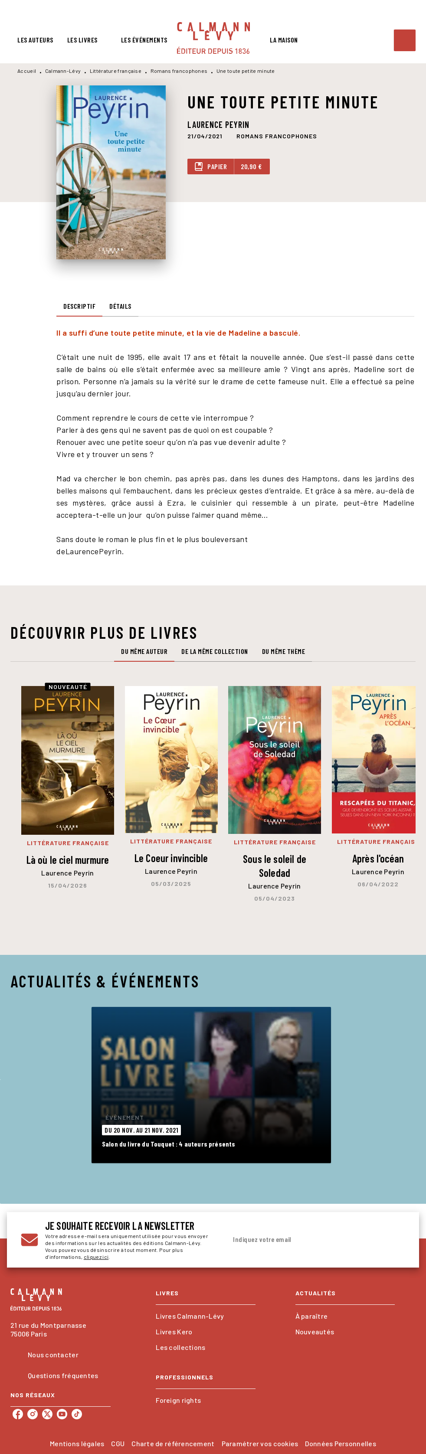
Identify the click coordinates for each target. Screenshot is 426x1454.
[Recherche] (405, 40)
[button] (277, 136)
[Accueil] (213, 38)
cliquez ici (96, 1257)
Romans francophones (179, 71)
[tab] (35, 39)
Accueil (26, 71)
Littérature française (115, 71)
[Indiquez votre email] (305, 1239)
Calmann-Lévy (63, 71)
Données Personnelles (340, 1443)
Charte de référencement (172, 1443)
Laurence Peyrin (218, 124)
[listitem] (17, 1414)
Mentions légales (77, 1443)
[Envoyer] (394, 1239)
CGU (118, 1443)
